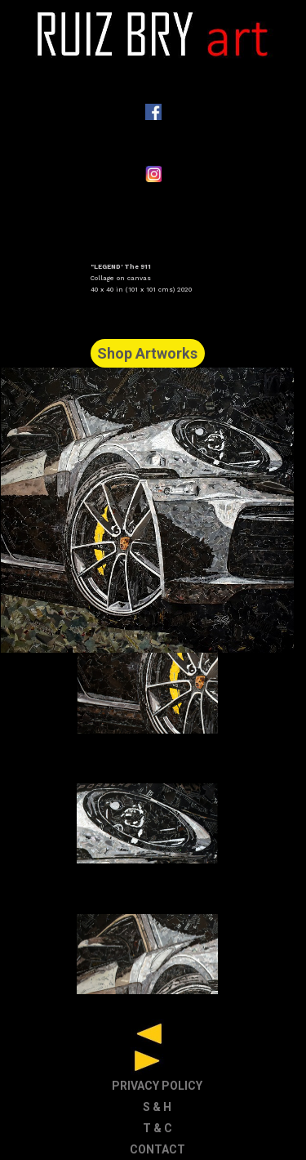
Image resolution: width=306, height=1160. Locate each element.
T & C (157, 1128)
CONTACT (157, 1149)
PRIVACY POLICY (157, 1085)
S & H (157, 1106)
